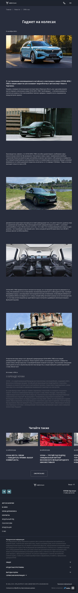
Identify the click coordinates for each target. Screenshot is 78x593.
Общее (8, 562)
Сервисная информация (15, 575)
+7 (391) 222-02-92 (68, 493)
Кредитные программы (15, 567)
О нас (4, 531)
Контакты (6, 515)
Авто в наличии (8, 503)
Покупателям (7, 523)
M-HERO (5, 507)
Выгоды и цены (12, 572)
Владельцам (6, 527)
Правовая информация (64, 584)
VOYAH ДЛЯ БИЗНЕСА (9, 511)
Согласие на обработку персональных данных (20, 588)
